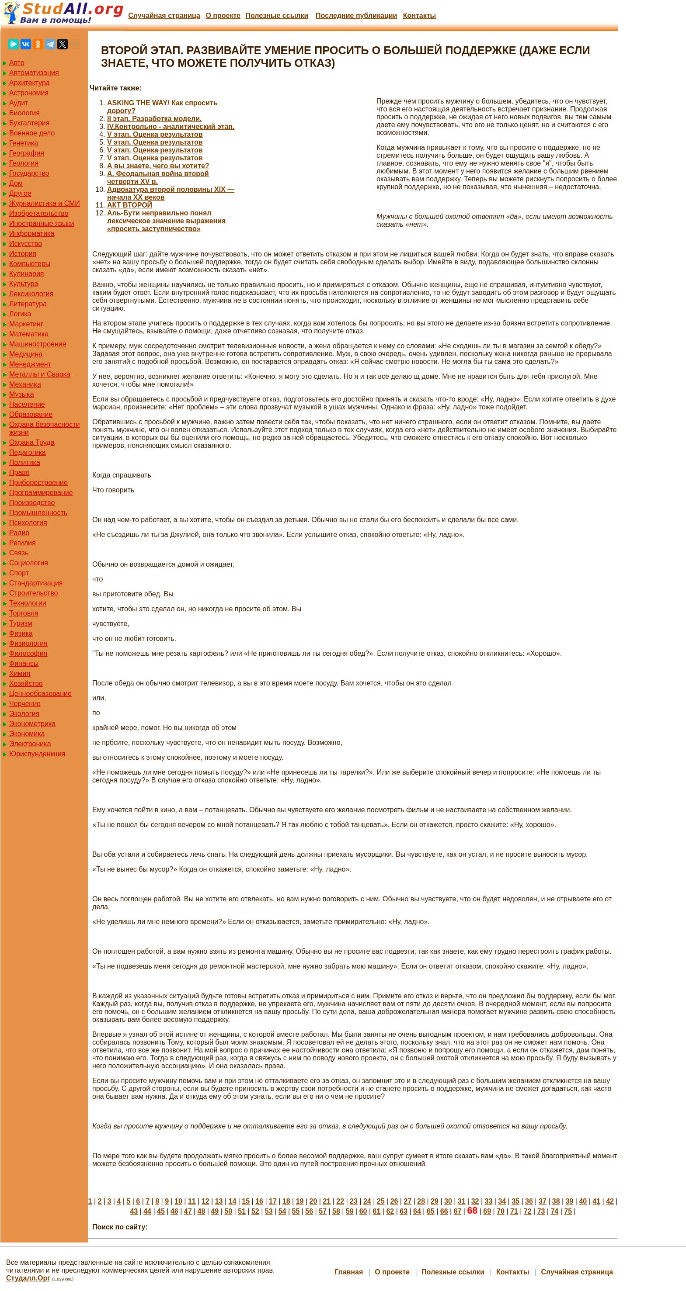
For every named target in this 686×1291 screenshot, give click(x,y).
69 (487, 1211)
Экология (24, 713)
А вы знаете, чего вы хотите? (158, 166)
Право (19, 472)
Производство (32, 502)
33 (489, 1201)
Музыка (21, 394)
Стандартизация (36, 583)
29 (435, 1201)
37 (543, 1201)
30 (448, 1201)
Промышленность (38, 512)
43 (134, 1211)
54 (282, 1211)
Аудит (18, 103)
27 (407, 1201)
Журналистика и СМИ (44, 203)
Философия (28, 653)
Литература (28, 304)
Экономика (27, 733)
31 (462, 1201)
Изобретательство (38, 213)
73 (541, 1211)
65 (431, 1211)
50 (228, 1211)
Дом (16, 183)
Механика (25, 384)
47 (188, 1211)
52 (255, 1211)
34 (502, 1201)
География (26, 153)
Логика (20, 314)
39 (570, 1201)
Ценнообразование (40, 693)
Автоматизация (34, 72)
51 (242, 1211)
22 (340, 1201)
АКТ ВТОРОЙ (129, 205)
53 (269, 1211)
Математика (29, 334)
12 (205, 1201)
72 (528, 1211)
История (22, 253)
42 (610, 1201)
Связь (18, 553)
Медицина (25, 354)
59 (350, 1211)
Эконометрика (32, 723)
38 (556, 1201)
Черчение (25, 703)
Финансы (23, 663)
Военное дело (32, 133)
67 (458, 1211)
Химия (19, 673)
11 (192, 1201)
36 (529, 1201)
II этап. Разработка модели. (154, 118)
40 (583, 1201)
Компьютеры (29, 263)
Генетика (23, 143)
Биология (24, 113)
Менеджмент (30, 364)
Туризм (20, 623)
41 (596, 1201)
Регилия (22, 543)
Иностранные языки (41, 223)
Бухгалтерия (29, 123)
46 (174, 1211)
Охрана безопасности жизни (44, 428)
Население (27, 404)
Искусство (25, 243)
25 (381, 1201)
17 (273, 1201)
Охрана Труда (32, 442)
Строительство (33, 593)
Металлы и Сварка (39, 374)
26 (394, 1201)
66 (444, 1211)
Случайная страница (164, 15)
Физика (21, 633)
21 (327, 1201)
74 (554, 1211)
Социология (28, 563)
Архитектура (29, 83)
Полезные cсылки (276, 15)
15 (246, 1201)
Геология (23, 163)
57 (323, 1211)
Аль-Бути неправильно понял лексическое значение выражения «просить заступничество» (166, 220)
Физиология (28, 643)
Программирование (41, 492)
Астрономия (29, 93)
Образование (30, 414)
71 (514, 1211)
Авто (16, 62)
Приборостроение (38, 482)
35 (515, 1201)
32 (475, 1201)
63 (403, 1211)
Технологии (27, 603)
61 (377, 1211)
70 (501, 1211)
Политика (24, 462)
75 (568, 1211)
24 (367, 1201)
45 (161, 1211)
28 (421, 1201)
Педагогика (27, 452)
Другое (20, 193)
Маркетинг (26, 324)
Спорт (19, 573)
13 (219, 1201)
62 (390, 1211)
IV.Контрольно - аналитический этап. (171, 126)
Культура (23, 283)
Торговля (23, 613)
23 (354, 1201)
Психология (28, 522)
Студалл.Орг (28, 1278)
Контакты (419, 15)
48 (201, 1211)
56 (309, 1211)
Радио (19, 532)
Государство (29, 173)
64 (417, 1211)
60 (363, 1211)
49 (215, 1211)
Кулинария (26, 273)
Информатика (31, 233)
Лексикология (31, 294)
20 (313, 1201)
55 (296, 1211)
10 (178, 1201)
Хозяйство (26, 683)
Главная (348, 1272)
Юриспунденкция (37, 754)
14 (233, 1201)
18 (286, 1201)
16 (259, 1201)
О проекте (222, 15)
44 (147, 1211)
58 (336, 1211)
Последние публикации (356, 15)
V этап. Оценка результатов (155, 134)
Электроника (30, 744)
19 (300, 1201)
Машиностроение (37, 344)
